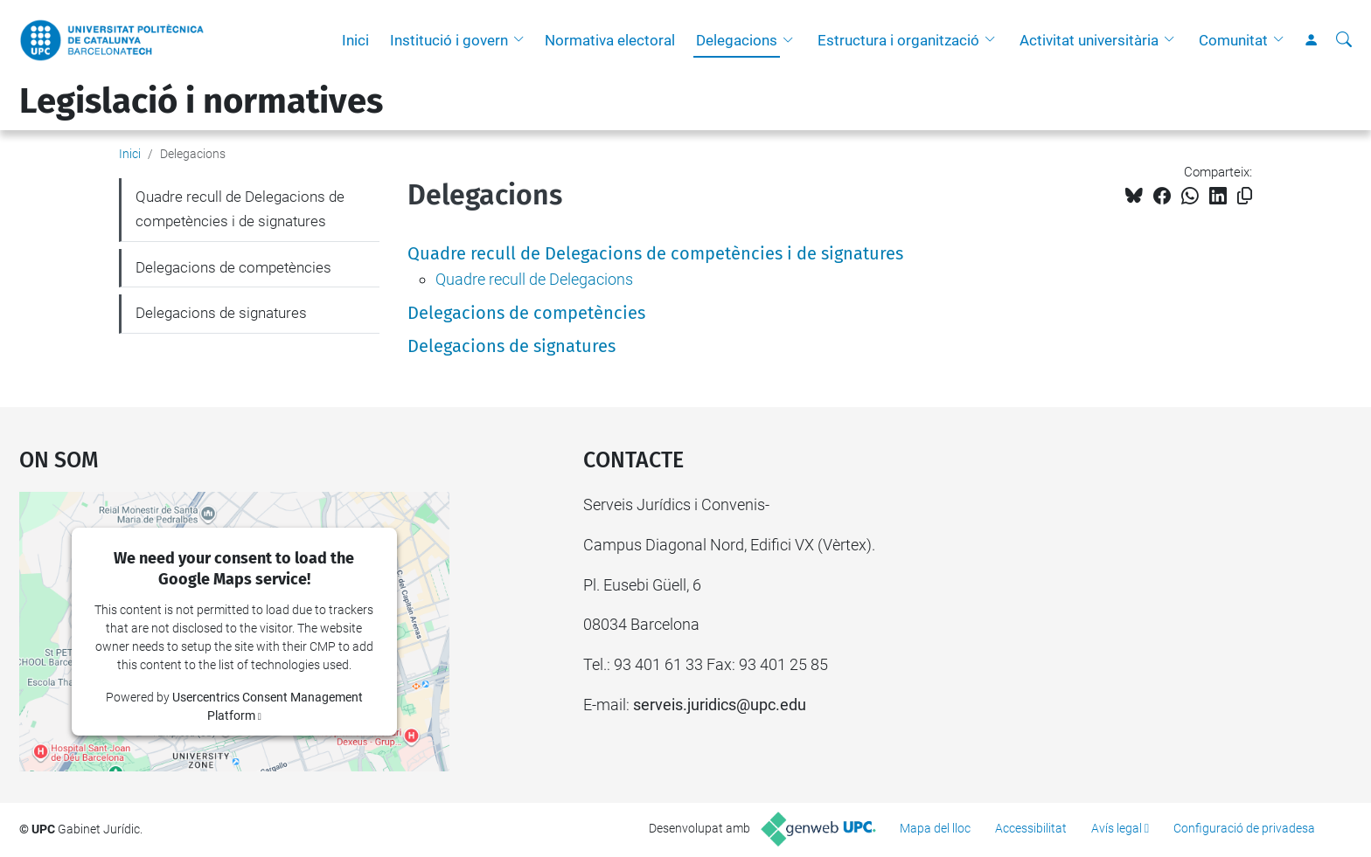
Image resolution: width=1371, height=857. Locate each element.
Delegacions (736, 40)
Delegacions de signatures (511, 345)
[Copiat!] (1244, 196)
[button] (523, 40)
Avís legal (1116, 828)
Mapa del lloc (935, 828)
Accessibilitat (1031, 828)
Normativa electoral (610, 40)
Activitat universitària (1089, 40)
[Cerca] (1344, 40)
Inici (355, 40)
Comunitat (1233, 40)
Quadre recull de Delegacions (534, 279)
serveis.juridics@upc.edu (719, 704)
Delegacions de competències (526, 312)
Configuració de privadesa (1244, 828)
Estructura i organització (898, 40)
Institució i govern (449, 40)
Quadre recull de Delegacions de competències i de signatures (655, 253)
